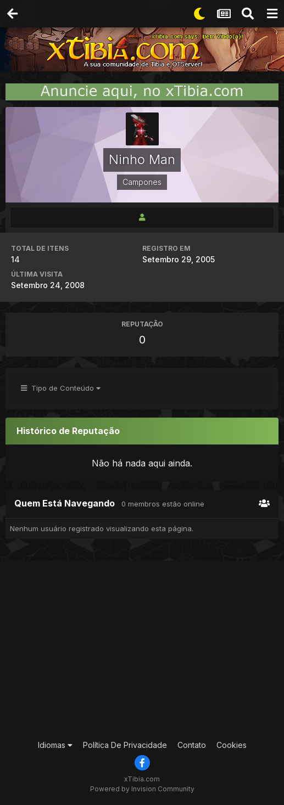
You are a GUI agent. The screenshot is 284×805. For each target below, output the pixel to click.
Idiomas (55, 745)
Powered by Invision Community (142, 789)
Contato (191, 745)
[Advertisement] (146, 648)
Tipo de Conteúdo (61, 388)
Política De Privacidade (125, 745)
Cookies (231, 745)
